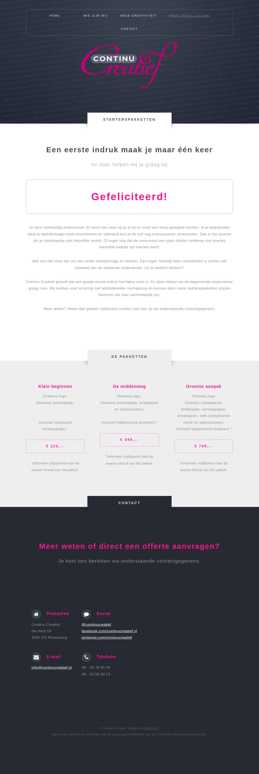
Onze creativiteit (138, 15)
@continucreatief (96, 624)
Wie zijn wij (96, 15)
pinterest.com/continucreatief (107, 637)
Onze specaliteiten (189, 15)
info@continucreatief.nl (52, 667)
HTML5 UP (150, 728)
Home (55, 15)
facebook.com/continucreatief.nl (109, 631)
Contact (129, 28)
